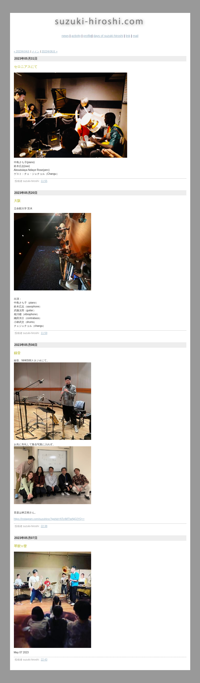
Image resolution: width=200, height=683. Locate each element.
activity (76, 36)
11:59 (44, 333)
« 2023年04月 (22, 51)
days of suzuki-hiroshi (108, 36)
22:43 (44, 659)
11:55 (44, 181)
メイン (35, 51)
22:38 (44, 526)
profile (87, 36)
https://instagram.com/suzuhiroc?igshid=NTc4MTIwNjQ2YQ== (49, 519)
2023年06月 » (50, 51)
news (65, 36)
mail (135, 36)
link (128, 36)
